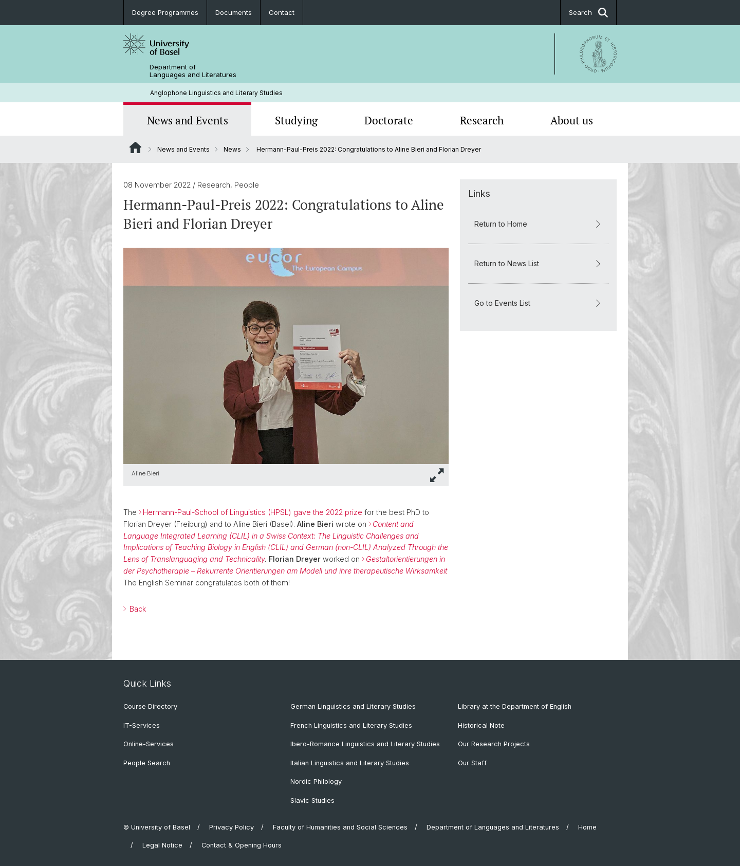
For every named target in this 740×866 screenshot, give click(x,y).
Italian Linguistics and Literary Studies (349, 763)
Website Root (135, 147)
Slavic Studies (312, 800)
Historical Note (481, 725)
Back (136, 608)
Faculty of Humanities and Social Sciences (340, 827)
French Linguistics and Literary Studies (351, 725)
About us (571, 120)
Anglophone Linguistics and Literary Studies (216, 93)
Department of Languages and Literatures (193, 71)
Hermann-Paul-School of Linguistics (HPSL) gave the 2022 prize (252, 512)
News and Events (187, 120)
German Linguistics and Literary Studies (353, 706)
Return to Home (538, 223)
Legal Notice (162, 845)
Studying (296, 120)
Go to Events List (538, 303)
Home (587, 827)
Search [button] (588, 12)
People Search (146, 763)
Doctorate (388, 120)
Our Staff (472, 763)
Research (482, 120)
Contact (281, 12)
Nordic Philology (316, 781)
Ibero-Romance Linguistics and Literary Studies (365, 744)
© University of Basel (156, 827)
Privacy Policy (231, 827)
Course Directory (150, 706)
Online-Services (148, 744)
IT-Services (141, 725)
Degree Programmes (165, 12)
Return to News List (538, 263)
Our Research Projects (494, 744)
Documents (233, 12)
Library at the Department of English (514, 706)
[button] (437, 475)
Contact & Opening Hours (241, 845)
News (232, 149)
